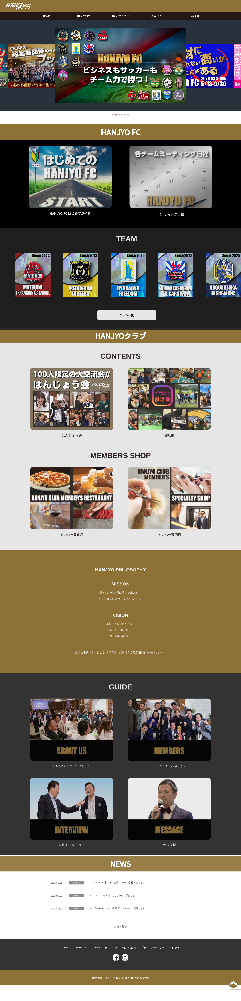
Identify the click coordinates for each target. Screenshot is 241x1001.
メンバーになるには (126, 964)
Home (58, 964)
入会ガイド (157, 16)
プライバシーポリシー (156, 964)
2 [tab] (115, 114)
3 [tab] (118, 114)
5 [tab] (125, 114)
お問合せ (194, 16)
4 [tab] (122, 114)
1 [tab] (112, 114)
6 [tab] (128, 114)
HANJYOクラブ (120, 16)
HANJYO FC (83, 16)
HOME (46, 16)
